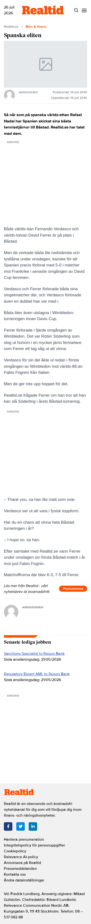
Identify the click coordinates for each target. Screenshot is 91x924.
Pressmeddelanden (20, 868)
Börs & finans (36, 27)
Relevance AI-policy (21, 857)
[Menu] (84, 10)
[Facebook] (8, 826)
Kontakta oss (15, 874)
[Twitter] (20, 826)
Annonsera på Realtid (22, 862)
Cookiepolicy (15, 851)
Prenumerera (73, 589)
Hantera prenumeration (24, 839)
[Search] (76, 10)
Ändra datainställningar (24, 880)
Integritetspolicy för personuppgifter (34, 845)
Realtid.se (11, 27)
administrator (32, 607)
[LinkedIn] (33, 826)
